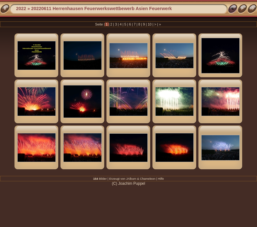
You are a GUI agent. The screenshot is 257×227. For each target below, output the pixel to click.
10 (149, 24)
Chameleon (147, 178)
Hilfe (161, 178)
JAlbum (131, 178)
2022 (21, 8)
